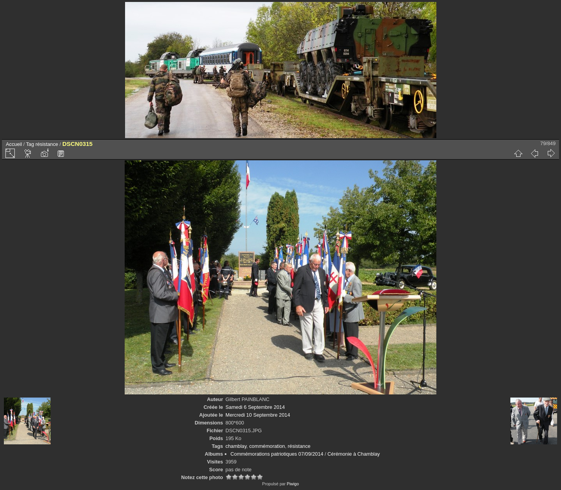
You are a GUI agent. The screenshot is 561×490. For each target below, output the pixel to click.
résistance (46, 144)
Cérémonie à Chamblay (354, 454)
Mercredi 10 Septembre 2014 (258, 415)
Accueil (14, 144)
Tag (30, 144)
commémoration (267, 446)
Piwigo (293, 483)
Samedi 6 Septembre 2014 (255, 407)
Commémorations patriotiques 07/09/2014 (277, 454)
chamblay (236, 446)
